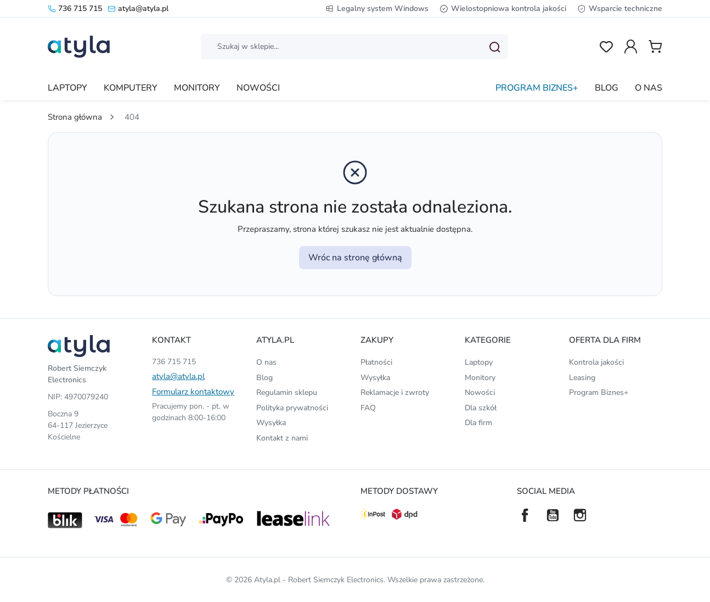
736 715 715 (75, 8)
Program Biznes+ (598, 392)
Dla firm (478, 422)
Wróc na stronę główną (355, 258)
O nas (266, 362)
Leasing (582, 377)
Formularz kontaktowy (193, 391)
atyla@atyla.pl (138, 8)
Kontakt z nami (282, 438)
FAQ (368, 408)
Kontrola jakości (596, 362)
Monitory (480, 377)
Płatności (376, 362)
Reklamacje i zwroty (394, 392)
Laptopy (479, 362)
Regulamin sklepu (286, 392)
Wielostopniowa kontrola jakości (502, 8)
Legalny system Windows (377, 8)
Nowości (480, 392)
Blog (264, 377)
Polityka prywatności (292, 408)
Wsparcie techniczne (619, 8)
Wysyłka (271, 422)
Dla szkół (481, 408)
